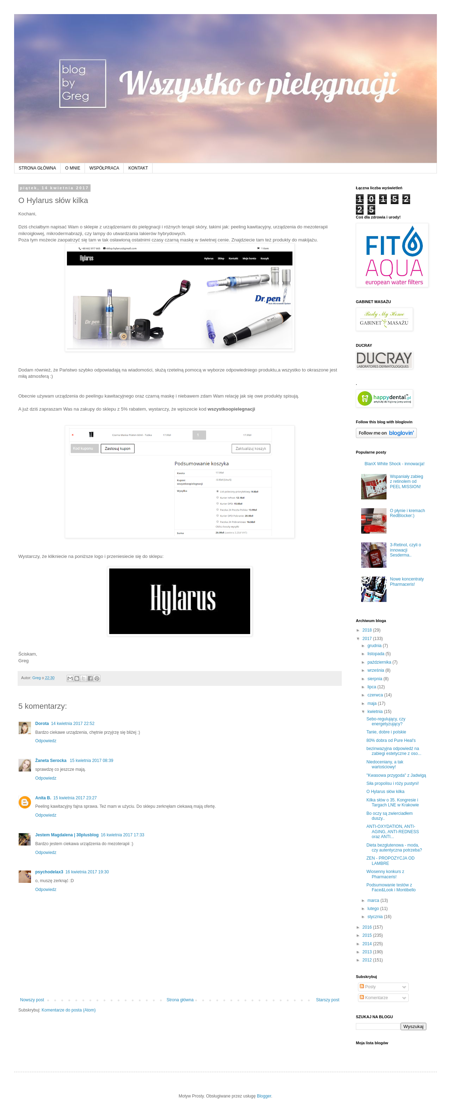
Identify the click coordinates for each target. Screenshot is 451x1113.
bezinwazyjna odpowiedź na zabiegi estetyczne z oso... (393, 751)
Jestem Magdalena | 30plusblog (67, 834)
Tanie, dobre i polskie (386, 732)
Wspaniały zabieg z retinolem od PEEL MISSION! (406, 481)
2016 (368, 927)
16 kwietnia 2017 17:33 (122, 834)
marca (374, 900)
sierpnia (375, 678)
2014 (368, 943)
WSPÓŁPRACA (104, 168)
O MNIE (72, 168)
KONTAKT (138, 168)
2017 (368, 638)
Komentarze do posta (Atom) (68, 1010)
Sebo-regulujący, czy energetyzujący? (386, 721)
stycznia (375, 916)
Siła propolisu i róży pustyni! (392, 783)
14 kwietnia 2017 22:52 (72, 723)
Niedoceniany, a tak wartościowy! (384, 764)
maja (372, 703)
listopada (376, 653)
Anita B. (43, 797)
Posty (368, 986)
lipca (372, 686)
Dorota (42, 723)
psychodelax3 (49, 871)
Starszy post (327, 999)
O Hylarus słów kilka (385, 791)
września (376, 670)
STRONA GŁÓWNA (37, 168)
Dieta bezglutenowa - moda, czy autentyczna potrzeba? (394, 848)
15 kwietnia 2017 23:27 (75, 797)
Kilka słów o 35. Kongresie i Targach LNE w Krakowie (392, 802)
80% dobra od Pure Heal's (391, 740)
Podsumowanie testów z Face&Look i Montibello (391, 887)
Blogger (264, 1096)
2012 (368, 960)
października (380, 662)
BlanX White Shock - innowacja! (395, 463)
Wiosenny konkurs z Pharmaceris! (385, 874)
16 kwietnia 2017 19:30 (87, 871)
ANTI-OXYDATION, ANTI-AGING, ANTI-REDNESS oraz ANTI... (392, 831)
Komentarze (374, 997)
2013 (368, 951)
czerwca (375, 695)
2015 (368, 935)
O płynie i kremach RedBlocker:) (407, 513)
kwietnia (375, 711)
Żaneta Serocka (51, 760)
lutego (373, 908)
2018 (368, 630)
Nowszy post (32, 999)
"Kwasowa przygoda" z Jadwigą (396, 775)
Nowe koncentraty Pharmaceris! (407, 581)
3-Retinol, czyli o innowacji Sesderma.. (405, 550)
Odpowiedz (45, 740)
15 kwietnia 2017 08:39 (91, 760)
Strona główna (180, 999)
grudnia (375, 645)
